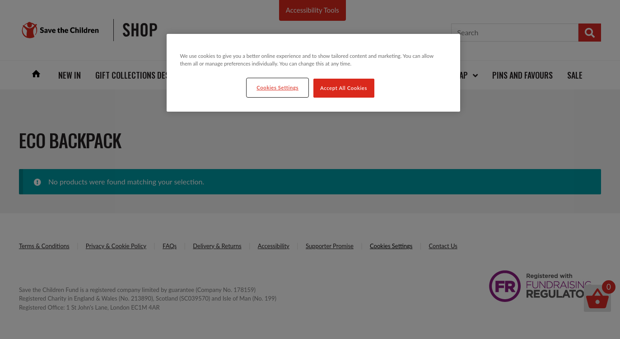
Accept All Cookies (343, 88)
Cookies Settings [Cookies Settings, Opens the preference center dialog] (277, 87)
